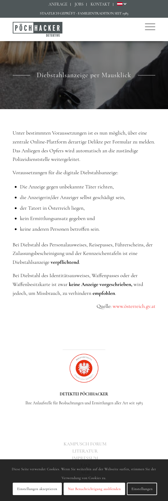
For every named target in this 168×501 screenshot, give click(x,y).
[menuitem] (58, 4)
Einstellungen (142, 489)
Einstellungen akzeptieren (37, 489)
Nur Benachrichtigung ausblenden (94, 489)
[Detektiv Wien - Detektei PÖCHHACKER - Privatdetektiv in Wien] (70, 29)
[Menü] (147, 26)
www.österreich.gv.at (134, 306)
